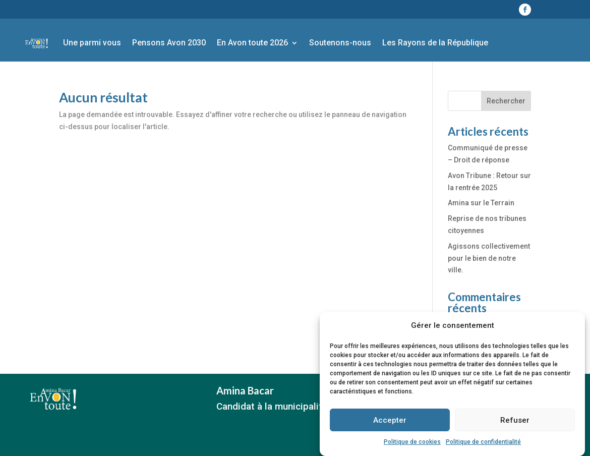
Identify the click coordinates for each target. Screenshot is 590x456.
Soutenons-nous (340, 42)
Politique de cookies (412, 446)
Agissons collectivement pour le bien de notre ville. (489, 258)
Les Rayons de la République (435, 42)
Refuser (514, 424)
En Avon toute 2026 (252, 42)
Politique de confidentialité (483, 446)
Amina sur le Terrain (481, 203)
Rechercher (506, 101)
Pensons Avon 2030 (169, 42)
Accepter (389, 424)
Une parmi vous (92, 42)
